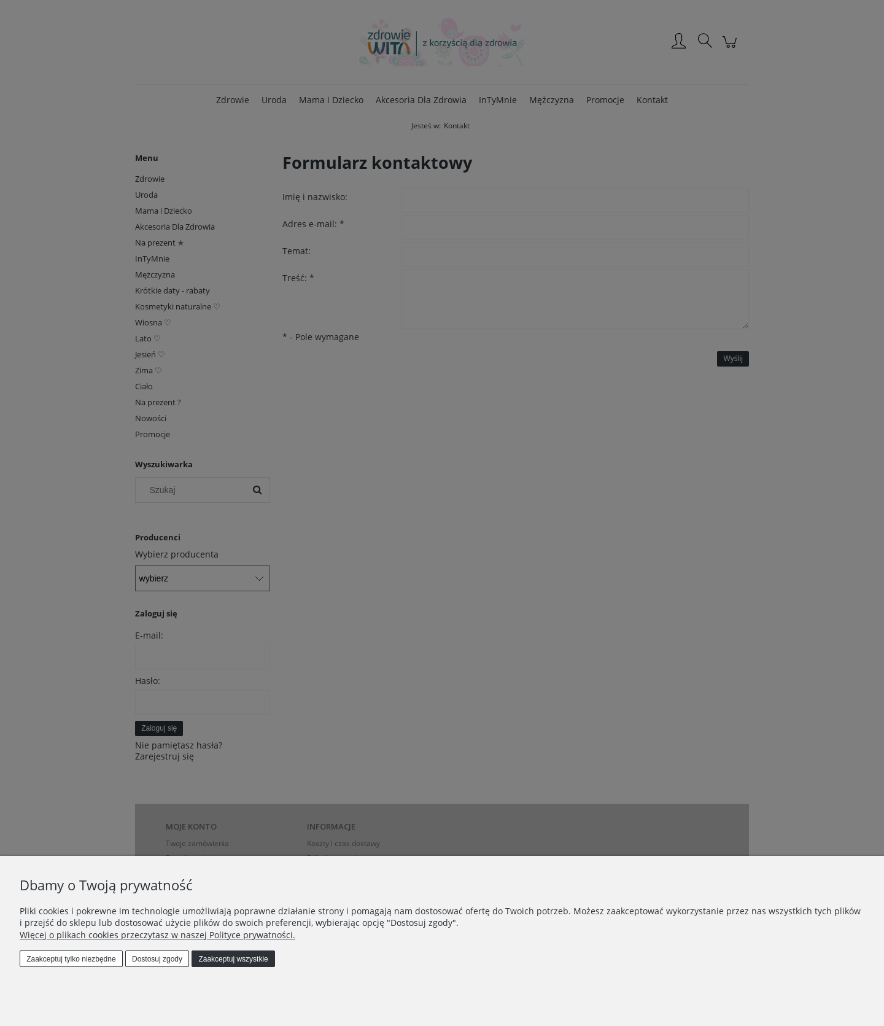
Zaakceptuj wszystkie (233, 959)
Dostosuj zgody (157, 959)
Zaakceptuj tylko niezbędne (70, 959)
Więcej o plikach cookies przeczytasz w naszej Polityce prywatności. (157, 935)
